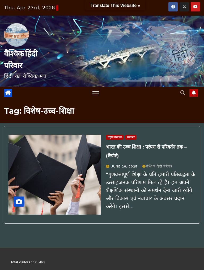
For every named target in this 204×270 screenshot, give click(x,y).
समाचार (131, 137)
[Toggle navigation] (95, 93)
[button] (183, 93)
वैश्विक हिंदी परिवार (157, 166)
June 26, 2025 (125, 166)
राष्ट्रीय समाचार (115, 137)
